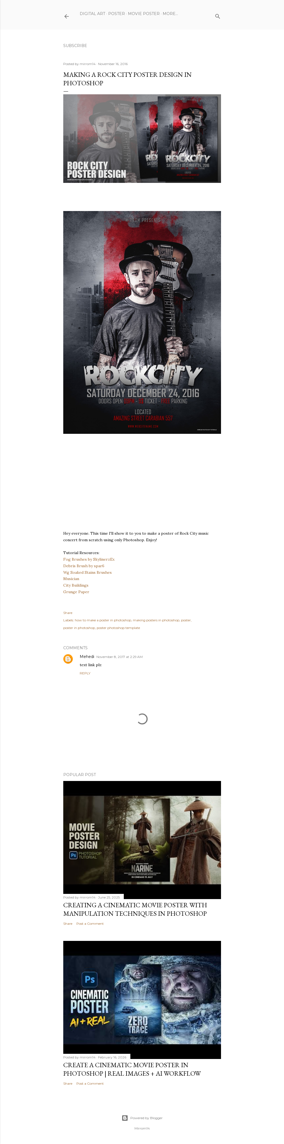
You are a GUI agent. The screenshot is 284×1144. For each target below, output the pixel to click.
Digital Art (92, 13)
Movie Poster (144, 13)
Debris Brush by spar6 (83, 565)
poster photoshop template (118, 628)
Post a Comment (90, 923)
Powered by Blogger (142, 1118)
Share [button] (67, 613)
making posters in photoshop (156, 620)
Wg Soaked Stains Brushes (87, 572)
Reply (85, 673)
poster (186, 620)
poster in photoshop (79, 628)
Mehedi (87, 656)
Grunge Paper (76, 591)
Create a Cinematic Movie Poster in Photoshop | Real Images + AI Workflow (132, 1069)
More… (170, 13)
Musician (71, 578)
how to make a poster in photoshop (103, 620)
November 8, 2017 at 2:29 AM (119, 657)
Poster (116, 13)
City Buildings (75, 585)
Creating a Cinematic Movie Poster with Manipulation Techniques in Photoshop (135, 909)
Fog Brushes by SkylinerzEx (88, 559)
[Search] (217, 15)
